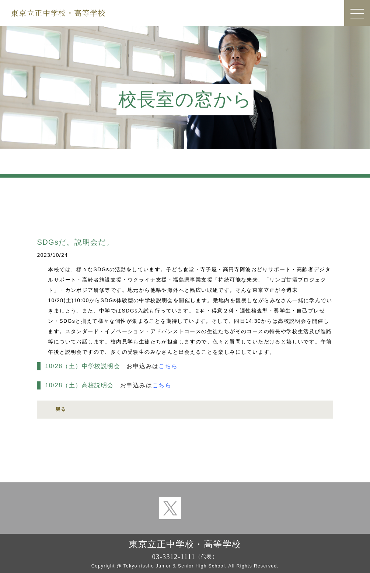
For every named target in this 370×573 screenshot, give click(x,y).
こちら (168, 366)
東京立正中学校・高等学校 (58, 12)
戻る (60, 409)
